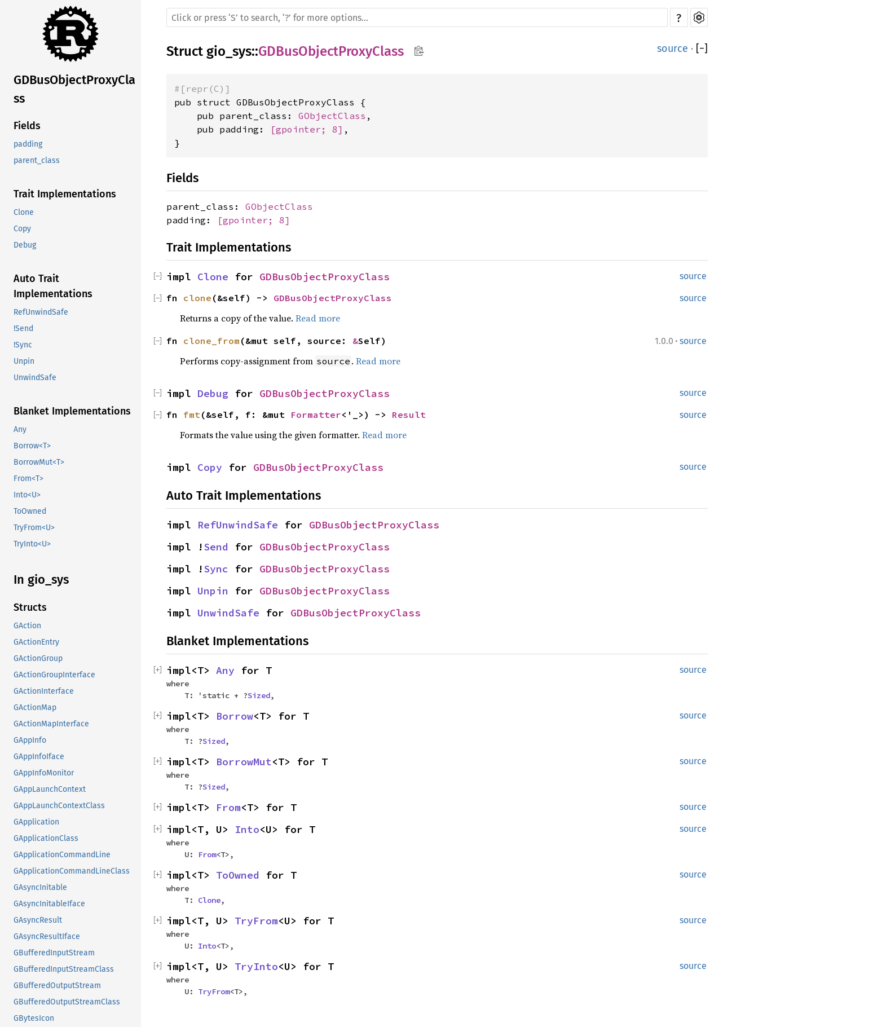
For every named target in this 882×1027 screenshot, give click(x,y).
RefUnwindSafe (41, 312)
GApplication (36, 822)
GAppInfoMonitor (44, 773)
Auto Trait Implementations (53, 286)
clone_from (211, 340)
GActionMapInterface (51, 724)
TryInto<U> (32, 544)
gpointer (298, 129)
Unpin (24, 361)
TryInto (256, 966)
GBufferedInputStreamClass (64, 969)
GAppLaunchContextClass (59, 805)
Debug (25, 245)
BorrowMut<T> (39, 462)
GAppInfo (30, 740)
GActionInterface (44, 691)
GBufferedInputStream (54, 953)
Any (20, 429)
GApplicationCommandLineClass (72, 871)
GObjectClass (332, 115)
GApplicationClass (46, 838)
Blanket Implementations (72, 411)
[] (702, 48)
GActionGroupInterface (54, 675)
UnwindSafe (35, 377)
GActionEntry (36, 642)
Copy (22, 228)
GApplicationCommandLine (62, 854)
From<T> (28, 478)
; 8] (332, 129)
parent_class (37, 160)
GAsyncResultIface (47, 936)
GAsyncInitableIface (49, 904)
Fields (27, 126)
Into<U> (27, 495)
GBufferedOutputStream (57, 985)
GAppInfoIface (39, 756)
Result (409, 414)
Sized (259, 695)
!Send (23, 328)
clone (197, 297)
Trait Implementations (65, 194)
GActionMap (35, 707)
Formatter (315, 414)
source (672, 48)
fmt (191, 414)
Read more (318, 318)
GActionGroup (38, 658)
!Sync (23, 345)
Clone (24, 212)
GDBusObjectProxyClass (74, 89)
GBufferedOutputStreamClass (67, 1002)
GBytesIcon (34, 1018)
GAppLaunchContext (50, 789)
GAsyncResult (38, 920)
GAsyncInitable (40, 887)
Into (247, 829)
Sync (216, 568)
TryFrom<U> (34, 527)
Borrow (234, 715)
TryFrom (256, 920)
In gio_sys (41, 579)
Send (216, 546)
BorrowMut (244, 761)
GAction (27, 626)
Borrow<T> (32, 446)
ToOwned (30, 511)
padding (28, 144)
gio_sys (229, 51)
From (228, 807)
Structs (30, 607)
